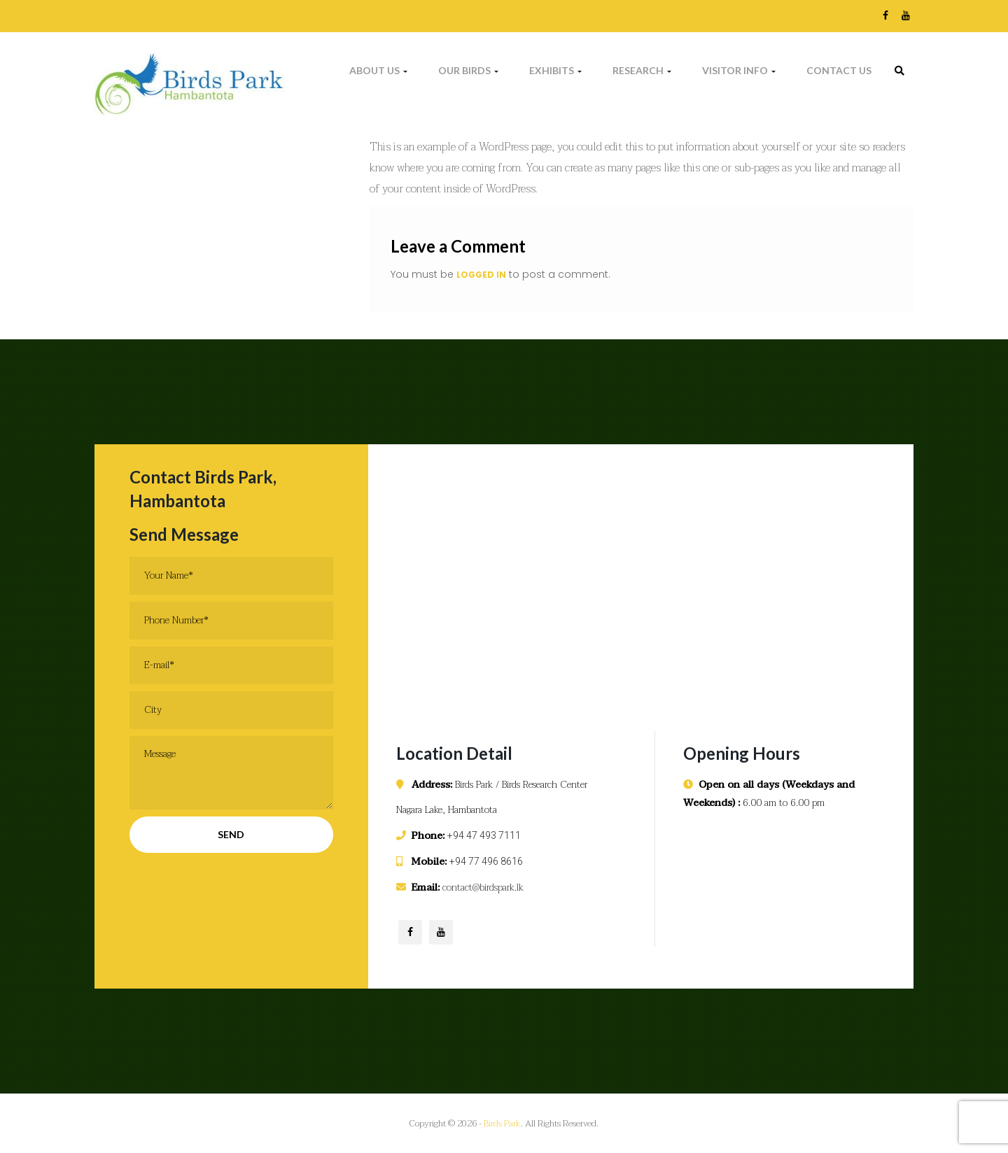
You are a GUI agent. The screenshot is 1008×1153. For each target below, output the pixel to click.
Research (641, 70)
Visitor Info (739, 70)
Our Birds (468, 70)
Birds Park (502, 1123)
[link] (899, 70)
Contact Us (839, 70)
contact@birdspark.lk (483, 887)
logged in (481, 275)
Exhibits (555, 70)
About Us (378, 70)
